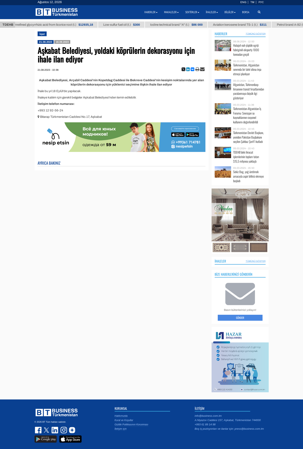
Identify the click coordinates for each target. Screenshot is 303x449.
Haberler (221, 33)
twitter (47, 430)
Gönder (240, 318)
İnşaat (42, 34)
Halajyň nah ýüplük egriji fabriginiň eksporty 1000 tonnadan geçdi (246, 50)
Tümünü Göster (256, 33)
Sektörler (192, 12)
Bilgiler (230, 12)
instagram (63, 430)
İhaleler (220, 261)
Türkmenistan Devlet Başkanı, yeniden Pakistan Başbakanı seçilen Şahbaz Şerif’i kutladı (248, 137)
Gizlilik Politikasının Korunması (131, 424)
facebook (39, 430)
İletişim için (121, 428)
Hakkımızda (121, 415)
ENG (243, 2)
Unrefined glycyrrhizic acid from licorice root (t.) (57, 24)
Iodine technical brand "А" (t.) (181, 24)
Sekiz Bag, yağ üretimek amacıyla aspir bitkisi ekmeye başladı (248, 176)
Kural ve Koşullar (124, 420)
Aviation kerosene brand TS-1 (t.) (244, 24)
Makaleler (171, 12)
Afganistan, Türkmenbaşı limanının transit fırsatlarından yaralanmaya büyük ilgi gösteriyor (248, 91)
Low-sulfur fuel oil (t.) (126, 24)
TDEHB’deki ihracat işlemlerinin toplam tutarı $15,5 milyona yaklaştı (246, 156)
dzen (71, 430)
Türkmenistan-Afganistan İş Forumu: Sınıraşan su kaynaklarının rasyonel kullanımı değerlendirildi (247, 115)
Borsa (245, 12)
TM (252, 2)
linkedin (55, 430)
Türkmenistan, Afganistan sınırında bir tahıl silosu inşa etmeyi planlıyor (247, 69)
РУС (261, 2)
